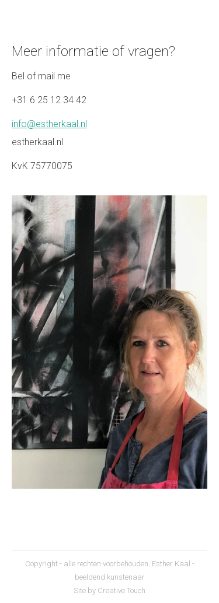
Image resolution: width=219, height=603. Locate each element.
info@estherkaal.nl (49, 123)
